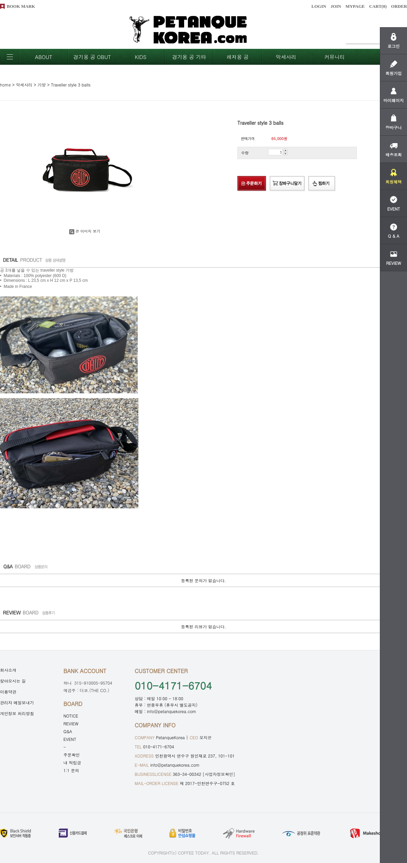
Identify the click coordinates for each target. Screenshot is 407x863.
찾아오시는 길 (13, 681)
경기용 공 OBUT (92, 56)
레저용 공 (238, 56)
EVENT (69, 739)
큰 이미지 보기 (84, 231)
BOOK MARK (21, 6)
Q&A (67, 731)
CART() (378, 6)
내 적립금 (72, 762)
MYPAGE (355, 6)
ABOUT (43, 56)
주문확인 (71, 755)
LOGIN (318, 6)
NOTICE (70, 716)
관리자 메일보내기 (17, 702)
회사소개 (8, 670)
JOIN (336, 6)
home (5, 84)
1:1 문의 (71, 770)
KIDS (140, 56)
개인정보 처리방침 (17, 713)
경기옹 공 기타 (189, 56)
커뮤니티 (335, 56)
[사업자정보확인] (218, 774)
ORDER (399, 6)
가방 (42, 84)
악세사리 (286, 56)
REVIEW (70, 723)
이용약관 (8, 691)
